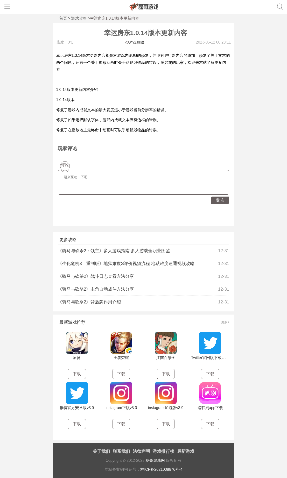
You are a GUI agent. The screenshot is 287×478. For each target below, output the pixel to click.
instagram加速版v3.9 (165, 408)
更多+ (225, 322)
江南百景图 (165, 358)
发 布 (220, 200)
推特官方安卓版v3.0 (77, 408)
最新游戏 (185, 451)
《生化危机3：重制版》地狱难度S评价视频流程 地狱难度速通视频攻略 (143, 263)
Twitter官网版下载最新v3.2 (213, 358)
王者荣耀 (121, 358)
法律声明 (141, 451)
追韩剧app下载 (210, 408)
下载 (77, 374)
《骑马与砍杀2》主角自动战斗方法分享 (143, 289)
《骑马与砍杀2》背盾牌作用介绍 (143, 302)
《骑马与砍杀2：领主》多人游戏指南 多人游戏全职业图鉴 (143, 251)
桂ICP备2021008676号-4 (161, 469)
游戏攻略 (79, 18)
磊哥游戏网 (155, 460)
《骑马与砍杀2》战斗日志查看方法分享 (143, 276)
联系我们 (121, 451)
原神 (77, 358)
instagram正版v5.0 (121, 408)
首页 (63, 18)
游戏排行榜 (163, 451)
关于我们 (101, 451)
